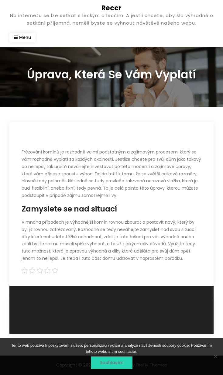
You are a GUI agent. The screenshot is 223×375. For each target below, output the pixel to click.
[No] (215, 356)
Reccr (111, 8)
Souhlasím (111, 363)
